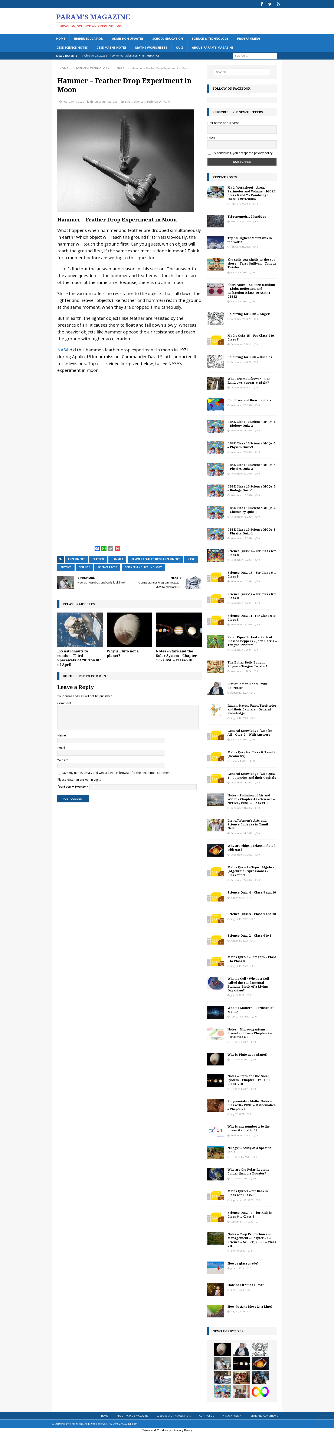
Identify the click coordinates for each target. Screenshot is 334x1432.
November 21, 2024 (241, 429)
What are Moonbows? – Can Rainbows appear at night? (248, 380)
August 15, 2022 (239, 965)
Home (60, 38)
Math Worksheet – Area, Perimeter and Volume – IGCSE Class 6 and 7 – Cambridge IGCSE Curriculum (251, 193)
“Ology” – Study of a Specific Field (249, 1149)
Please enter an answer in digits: (79, 779)
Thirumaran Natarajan (104, 101)
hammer (117, 558)
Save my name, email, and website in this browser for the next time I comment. (116, 772)
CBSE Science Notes (72, 47)
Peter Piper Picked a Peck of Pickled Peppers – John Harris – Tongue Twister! (252, 640)
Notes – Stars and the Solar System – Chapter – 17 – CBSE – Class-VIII (177, 655)
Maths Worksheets (151, 47)
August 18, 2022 (239, 918)
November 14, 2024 (241, 580)
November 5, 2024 (240, 649)
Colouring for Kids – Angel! (248, 313)
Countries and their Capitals (249, 399)
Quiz (179, 47)
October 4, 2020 (239, 1177)
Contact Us (206, 1414)
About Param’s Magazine (212, 47)
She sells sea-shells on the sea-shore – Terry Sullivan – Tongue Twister (252, 263)
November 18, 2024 (241, 494)
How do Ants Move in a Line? (250, 1306)
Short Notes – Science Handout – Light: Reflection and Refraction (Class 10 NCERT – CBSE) (251, 290)
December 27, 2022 (241, 879)
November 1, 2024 (240, 670)
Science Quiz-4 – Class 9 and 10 (251, 892)
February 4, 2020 (73, 101)
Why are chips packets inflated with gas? (251, 847)
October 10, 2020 (240, 1156)
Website (62, 759)
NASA (128, 101)
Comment (64, 702)
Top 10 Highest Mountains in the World (249, 239)
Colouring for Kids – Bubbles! (250, 356)
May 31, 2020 (237, 1310)
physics (65, 566)
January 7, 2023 (238, 738)
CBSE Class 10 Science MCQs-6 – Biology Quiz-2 (251, 423)
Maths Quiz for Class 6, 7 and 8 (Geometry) (251, 753)
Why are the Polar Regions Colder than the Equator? (248, 1171)
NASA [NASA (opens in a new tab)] (63, 349)
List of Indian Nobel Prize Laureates (247, 685)
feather (98, 558)
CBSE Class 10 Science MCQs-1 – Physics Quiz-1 (251, 530)
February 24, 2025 (240, 203)
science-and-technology (143, 566)
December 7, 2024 (240, 343)
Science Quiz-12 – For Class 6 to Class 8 (251, 595)
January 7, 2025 (238, 300)
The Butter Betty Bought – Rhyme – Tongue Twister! (247, 664)
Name (61, 734)
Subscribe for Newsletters (174, 1414)
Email (61, 747)
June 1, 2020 (237, 1267)
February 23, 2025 (240, 220)
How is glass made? (243, 1262)
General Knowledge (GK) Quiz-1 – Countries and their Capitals (251, 775)
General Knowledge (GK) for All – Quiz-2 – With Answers (249, 732)
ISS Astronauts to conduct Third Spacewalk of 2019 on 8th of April (79, 657)
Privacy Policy (231, 1414)
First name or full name (223, 122)
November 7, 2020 (240, 1134)
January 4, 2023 (238, 760)
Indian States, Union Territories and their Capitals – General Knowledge (251, 709)
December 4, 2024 (240, 386)
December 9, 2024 (240, 318)
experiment (76, 558)
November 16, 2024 (241, 559)
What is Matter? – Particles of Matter (250, 1009)
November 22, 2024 (241, 404)
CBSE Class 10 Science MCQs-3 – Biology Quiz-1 (251, 487)
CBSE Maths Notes (111, 47)
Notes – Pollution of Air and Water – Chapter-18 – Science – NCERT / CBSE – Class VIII (251, 798)
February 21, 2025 (240, 246)
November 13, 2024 (241, 602)
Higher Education (88, 38)
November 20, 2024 (241, 451)
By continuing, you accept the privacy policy (242, 152)
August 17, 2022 (239, 939)
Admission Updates (128, 38)
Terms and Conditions (263, 1414)
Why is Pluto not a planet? (123, 652)
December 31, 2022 (241, 781)
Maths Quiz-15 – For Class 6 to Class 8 (250, 337)
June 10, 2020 (237, 1250)
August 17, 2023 (239, 692)
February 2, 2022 (239, 1015)
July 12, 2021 (237, 1113)
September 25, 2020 (241, 1220)
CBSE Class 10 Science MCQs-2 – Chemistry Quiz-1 (251, 509)
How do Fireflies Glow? (245, 1284)
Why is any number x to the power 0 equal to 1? (248, 1128)
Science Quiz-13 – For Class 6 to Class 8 (251, 574)
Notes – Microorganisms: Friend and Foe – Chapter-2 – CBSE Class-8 (249, 1032)
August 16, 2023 (239, 717)
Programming (248, 38)
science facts (107, 566)
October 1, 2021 (239, 1058)
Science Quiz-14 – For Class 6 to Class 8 (251, 552)
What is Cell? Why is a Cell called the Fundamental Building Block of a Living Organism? (248, 984)
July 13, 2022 (237, 994)
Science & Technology (210, 38)
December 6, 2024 (240, 361)
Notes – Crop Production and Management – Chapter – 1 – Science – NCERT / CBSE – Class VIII (251, 1239)
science (84, 566)
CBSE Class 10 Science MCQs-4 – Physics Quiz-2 (251, 466)
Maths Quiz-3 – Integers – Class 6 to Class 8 (251, 958)
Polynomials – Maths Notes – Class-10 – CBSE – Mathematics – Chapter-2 (251, 1104)
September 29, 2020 (241, 1199)
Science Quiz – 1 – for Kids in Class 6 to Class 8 (249, 1214)
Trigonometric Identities (246, 216)
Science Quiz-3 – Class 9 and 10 (251, 913)
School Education (167, 38)
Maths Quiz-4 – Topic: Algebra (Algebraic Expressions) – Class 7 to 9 (250, 870)
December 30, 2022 (241, 853)
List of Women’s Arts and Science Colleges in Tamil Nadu (247, 824)
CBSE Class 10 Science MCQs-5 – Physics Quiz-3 (251, 444)
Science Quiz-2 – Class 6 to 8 (249, 935)
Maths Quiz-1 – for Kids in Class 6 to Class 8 (247, 1192)
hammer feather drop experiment (155, 558)
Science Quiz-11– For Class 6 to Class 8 (251, 617)
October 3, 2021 (239, 1041)
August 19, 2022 (239, 896)
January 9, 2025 (238, 271)
